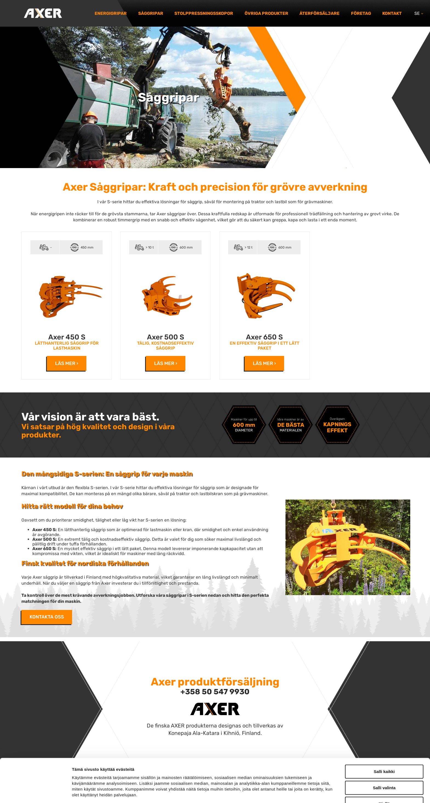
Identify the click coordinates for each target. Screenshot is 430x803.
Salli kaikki (384, 734)
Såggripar (150, 13)
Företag (361, 13)
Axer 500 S (165, 337)
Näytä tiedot (293, 792)
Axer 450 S (66, 337)
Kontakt (392, 13)
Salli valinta (384, 750)
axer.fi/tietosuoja (114, 769)
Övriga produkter (266, 13)
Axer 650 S (264, 337)
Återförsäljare (319, 13)
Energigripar (111, 13)
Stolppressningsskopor (203, 13)
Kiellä (384, 766)
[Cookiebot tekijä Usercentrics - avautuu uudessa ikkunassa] (36, 792)
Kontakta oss (47, 617)
